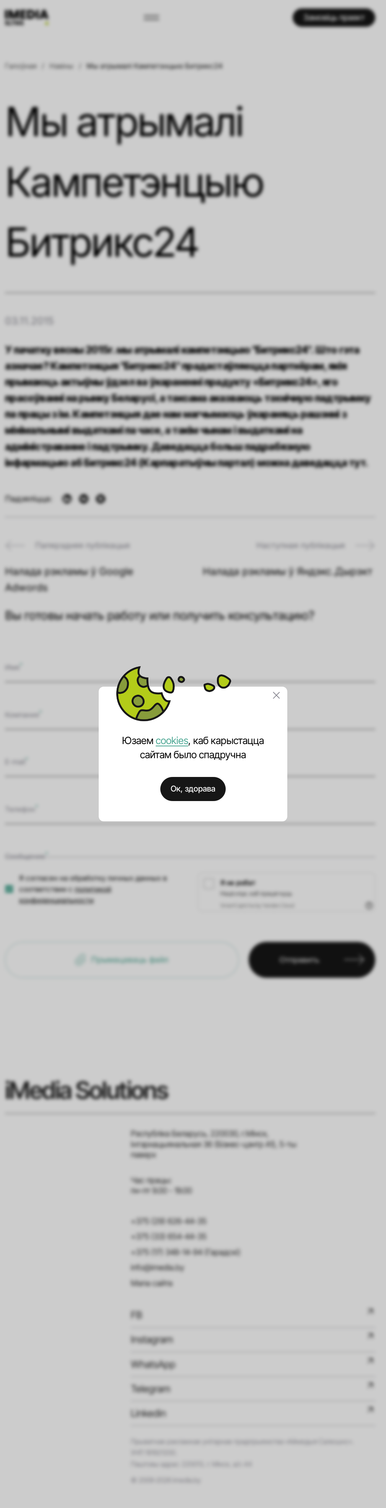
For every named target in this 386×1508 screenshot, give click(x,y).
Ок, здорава (193, 788)
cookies (172, 740)
